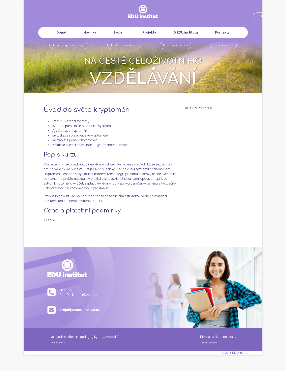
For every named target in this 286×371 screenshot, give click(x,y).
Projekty (149, 32)
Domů (61, 32)
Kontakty (222, 32)
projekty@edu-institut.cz (79, 310)
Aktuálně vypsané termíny (69, 45)
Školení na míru (223, 45)
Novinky (89, 32)
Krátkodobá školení (175, 45)
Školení (119, 32)
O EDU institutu (185, 32)
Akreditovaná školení (124, 45)
